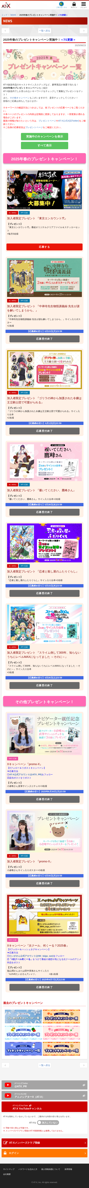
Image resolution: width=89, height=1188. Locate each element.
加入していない (49, 1122)
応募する (44, 247)
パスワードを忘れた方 (27, 1169)
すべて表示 (44, 145)
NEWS (13, 15)
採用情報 (68, 1169)
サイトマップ (8, 1169)
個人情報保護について (50, 1169)
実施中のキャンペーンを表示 (44, 136)
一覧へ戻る (44, 30)
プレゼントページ (47, 120)
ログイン (74, 7)
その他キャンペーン (20, 97)
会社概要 (7, 1174)
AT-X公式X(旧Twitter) (68, 120)
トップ (4, 15)
